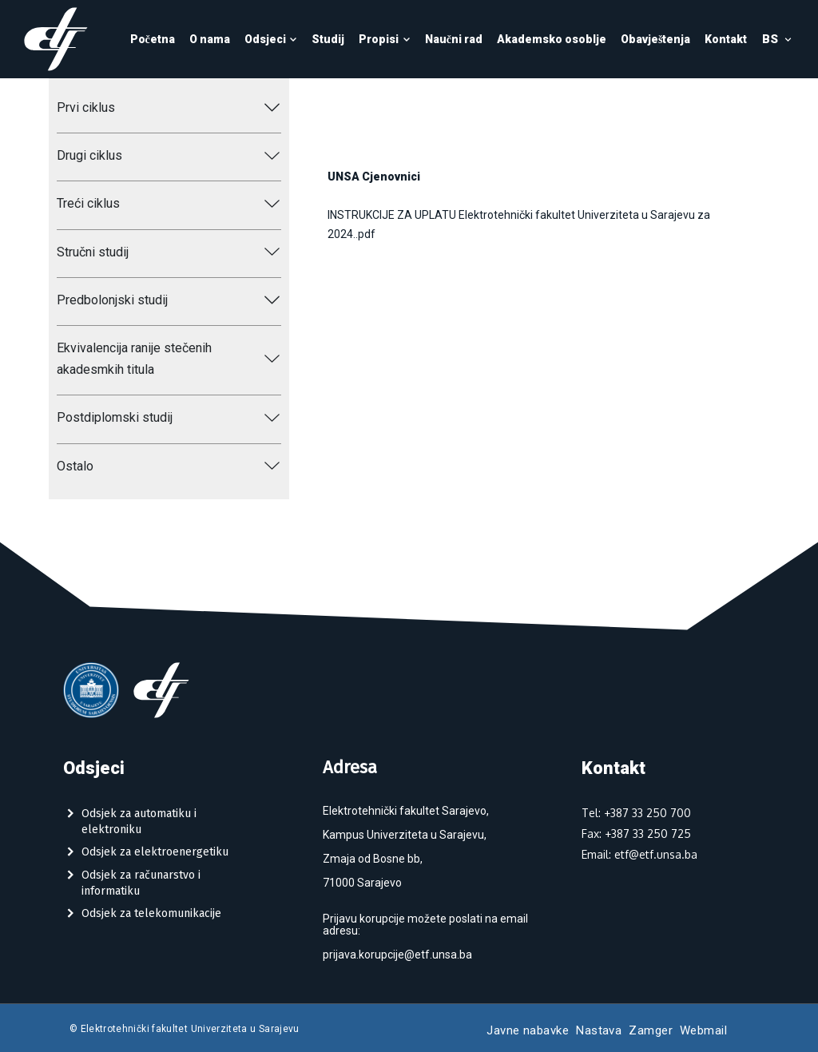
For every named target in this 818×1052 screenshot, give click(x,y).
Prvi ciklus (86, 107)
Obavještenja (655, 39)
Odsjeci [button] (271, 39)
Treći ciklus (88, 203)
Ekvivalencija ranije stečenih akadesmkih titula (134, 358)
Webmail (703, 1030)
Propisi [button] (385, 39)
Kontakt (726, 39)
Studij (328, 39)
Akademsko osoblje (551, 39)
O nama (209, 39)
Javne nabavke (527, 1030)
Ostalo (75, 466)
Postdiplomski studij (115, 417)
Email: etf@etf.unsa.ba (639, 854)
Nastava (598, 1030)
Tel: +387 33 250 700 (636, 813)
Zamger (651, 1030)
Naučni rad (453, 39)
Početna (152, 39)
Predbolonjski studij (112, 300)
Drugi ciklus (89, 155)
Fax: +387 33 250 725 (636, 833)
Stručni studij (93, 252)
